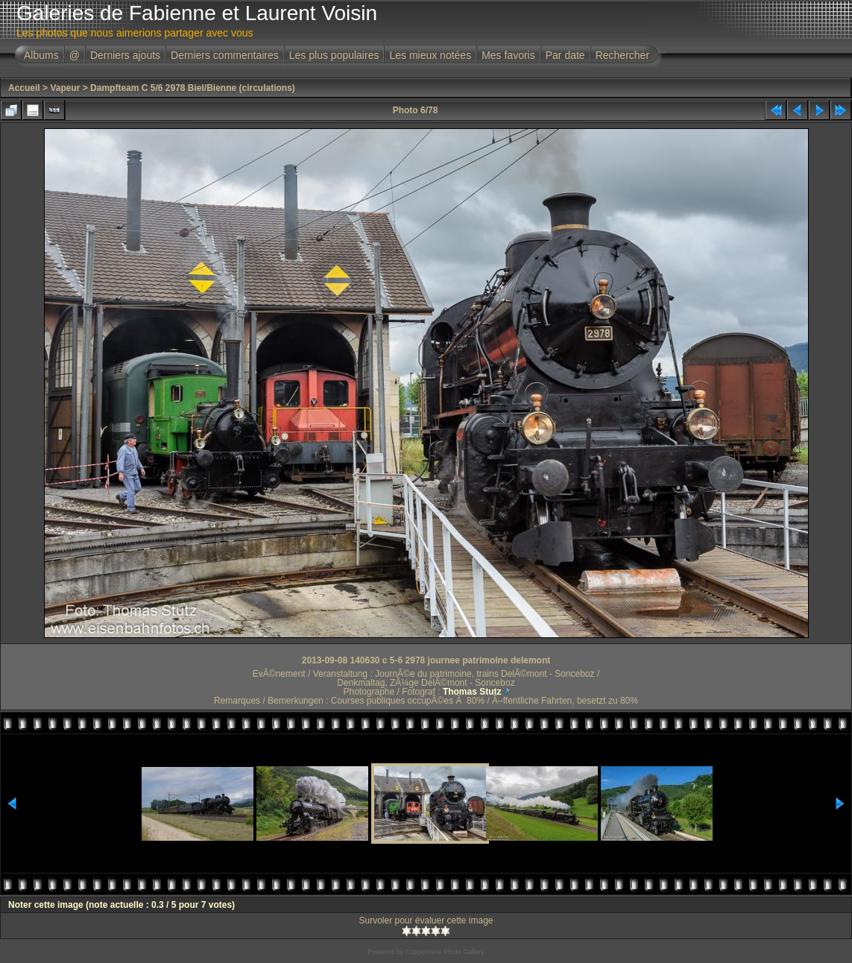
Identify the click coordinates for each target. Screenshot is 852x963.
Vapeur (65, 88)
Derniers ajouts (125, 55)
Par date (565, 55)
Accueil (24, 88)
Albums (41, 55)
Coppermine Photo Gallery (444, 952)
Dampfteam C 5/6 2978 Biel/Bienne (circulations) (192, 88)
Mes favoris (508, 55)
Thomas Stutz (472, 691)
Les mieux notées (430, 55)
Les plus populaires (334, 55)
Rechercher (622, 55)
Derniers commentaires (225, 55)
